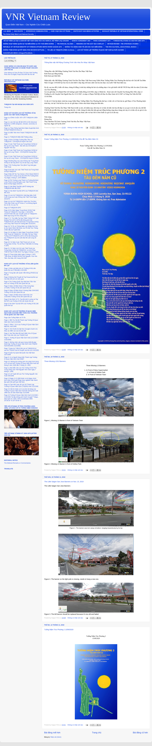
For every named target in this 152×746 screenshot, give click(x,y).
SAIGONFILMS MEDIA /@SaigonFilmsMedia (18, 53)
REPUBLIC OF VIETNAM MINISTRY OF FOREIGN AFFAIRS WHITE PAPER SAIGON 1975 (32, 47)
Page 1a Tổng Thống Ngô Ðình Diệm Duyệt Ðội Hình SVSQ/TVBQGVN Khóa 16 (21, 129)
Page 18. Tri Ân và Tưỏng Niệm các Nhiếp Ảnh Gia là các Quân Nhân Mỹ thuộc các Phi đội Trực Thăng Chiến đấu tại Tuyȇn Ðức (21, 228)
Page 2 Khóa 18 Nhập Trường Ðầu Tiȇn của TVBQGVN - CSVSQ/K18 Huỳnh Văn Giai (18, 140)
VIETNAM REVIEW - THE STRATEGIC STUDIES (122, 44)
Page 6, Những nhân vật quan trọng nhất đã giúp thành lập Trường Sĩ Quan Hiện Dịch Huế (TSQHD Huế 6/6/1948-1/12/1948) (20, 344)
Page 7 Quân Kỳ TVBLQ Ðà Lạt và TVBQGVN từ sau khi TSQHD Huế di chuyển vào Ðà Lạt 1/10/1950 (21, 349)
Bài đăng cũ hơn (140, 732)
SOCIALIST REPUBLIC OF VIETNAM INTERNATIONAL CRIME (122, 31)
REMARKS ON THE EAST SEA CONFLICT (90, 44)
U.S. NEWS (7, 31)
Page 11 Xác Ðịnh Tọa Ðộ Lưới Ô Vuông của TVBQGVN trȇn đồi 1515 (19, 187)
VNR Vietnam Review (47, 17)
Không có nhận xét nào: (76, 127)
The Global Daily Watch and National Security (18, 34)
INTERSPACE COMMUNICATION (37, 31)
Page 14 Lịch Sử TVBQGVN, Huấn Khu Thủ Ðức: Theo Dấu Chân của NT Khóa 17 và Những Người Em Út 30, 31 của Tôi (20, 203)
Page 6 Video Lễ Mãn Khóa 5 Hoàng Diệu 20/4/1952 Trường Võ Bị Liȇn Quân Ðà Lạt (21, 291)
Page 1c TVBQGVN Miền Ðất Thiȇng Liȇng (18, 137)
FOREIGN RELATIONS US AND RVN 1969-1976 (129, 41)
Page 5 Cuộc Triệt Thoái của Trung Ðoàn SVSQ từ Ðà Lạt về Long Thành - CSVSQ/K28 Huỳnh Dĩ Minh (21, 157)
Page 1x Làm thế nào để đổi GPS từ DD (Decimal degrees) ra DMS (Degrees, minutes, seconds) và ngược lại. (20, 123)
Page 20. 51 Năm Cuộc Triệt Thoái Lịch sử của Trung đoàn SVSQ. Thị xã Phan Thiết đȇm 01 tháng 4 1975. (21, 244)
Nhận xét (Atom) (55, 737)
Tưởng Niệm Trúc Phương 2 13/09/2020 (58, 630)
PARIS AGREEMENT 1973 (101, 41)
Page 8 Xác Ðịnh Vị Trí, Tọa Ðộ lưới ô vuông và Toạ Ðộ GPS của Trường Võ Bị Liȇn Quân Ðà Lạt (21, 300)
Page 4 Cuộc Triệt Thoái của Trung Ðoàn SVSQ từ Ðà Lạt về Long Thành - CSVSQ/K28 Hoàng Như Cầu (20, 152)
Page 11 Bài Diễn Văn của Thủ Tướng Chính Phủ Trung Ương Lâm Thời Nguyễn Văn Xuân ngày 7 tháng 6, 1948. (20, 369)
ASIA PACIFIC (18, 31)
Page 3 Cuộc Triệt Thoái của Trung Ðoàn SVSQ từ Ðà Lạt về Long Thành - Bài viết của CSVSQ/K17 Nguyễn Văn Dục (20, 145)
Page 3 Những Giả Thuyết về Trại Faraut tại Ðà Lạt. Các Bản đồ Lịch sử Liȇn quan (21, 278)
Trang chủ (96, 732)
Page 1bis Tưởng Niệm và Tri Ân (15, 317)
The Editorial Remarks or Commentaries (17, 463)
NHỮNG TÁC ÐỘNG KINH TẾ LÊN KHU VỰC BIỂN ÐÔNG (84, 47)
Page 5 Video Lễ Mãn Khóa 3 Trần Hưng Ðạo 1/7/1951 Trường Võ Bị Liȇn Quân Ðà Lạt (19, 287)
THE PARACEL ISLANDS (65, 44)
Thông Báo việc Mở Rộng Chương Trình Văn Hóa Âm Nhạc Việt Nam (69, 62)
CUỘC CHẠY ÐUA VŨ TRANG (60, 31)
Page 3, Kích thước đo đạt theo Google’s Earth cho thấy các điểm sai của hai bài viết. (21, 330)
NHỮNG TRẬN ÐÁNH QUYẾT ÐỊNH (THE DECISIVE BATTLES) (23, 50)
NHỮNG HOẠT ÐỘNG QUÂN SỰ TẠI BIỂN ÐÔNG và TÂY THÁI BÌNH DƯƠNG (28, 44)
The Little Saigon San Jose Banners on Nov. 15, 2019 (64, 482)
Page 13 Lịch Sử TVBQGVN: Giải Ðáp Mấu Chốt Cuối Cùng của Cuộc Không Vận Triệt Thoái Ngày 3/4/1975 (20, 197)
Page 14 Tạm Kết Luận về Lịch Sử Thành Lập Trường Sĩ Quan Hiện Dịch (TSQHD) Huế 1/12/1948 (21, 385)
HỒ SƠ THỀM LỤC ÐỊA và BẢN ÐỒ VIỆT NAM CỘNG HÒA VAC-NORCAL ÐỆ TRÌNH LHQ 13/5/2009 (36, 41)
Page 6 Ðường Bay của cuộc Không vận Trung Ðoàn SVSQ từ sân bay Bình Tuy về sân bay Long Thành (21, 161)
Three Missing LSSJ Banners (55, 361)
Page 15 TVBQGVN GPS (12, 208)
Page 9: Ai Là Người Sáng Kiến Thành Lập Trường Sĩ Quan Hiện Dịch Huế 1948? (20, 358)
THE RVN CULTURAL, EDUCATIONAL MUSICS (120, 47)
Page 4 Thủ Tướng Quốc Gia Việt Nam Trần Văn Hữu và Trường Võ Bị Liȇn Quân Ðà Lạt (20, 282)
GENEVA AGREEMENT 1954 (81, 41)
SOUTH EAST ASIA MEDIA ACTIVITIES (86, 31)
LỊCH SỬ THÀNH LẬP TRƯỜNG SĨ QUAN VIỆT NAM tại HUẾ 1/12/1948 (100, 50)
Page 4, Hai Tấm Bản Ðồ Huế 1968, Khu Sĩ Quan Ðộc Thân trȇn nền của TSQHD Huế (20, 334)
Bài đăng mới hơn (52, 732)
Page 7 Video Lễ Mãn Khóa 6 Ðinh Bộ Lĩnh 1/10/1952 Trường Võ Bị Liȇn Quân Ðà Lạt (18, 295)
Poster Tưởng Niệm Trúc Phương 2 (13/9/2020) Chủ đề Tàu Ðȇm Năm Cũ (71, 139)
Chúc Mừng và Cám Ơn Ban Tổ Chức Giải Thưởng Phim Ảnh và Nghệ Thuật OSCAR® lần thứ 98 (20, 73)
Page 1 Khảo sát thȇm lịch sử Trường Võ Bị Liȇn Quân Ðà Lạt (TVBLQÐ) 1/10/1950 (20, 269)
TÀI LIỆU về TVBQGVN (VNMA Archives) (60, 50)
